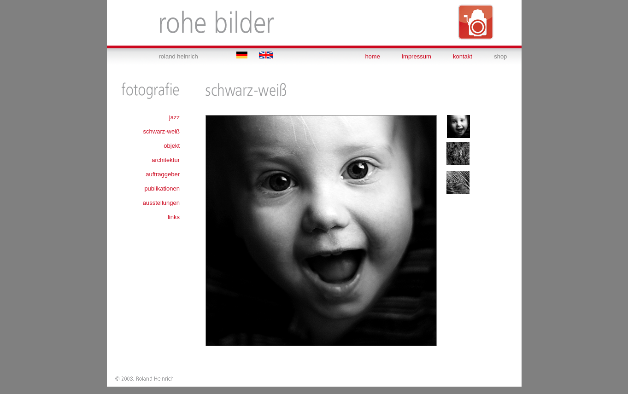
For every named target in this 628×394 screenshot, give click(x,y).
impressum (416, 56)
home (372, 56)
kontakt (462, 56)
